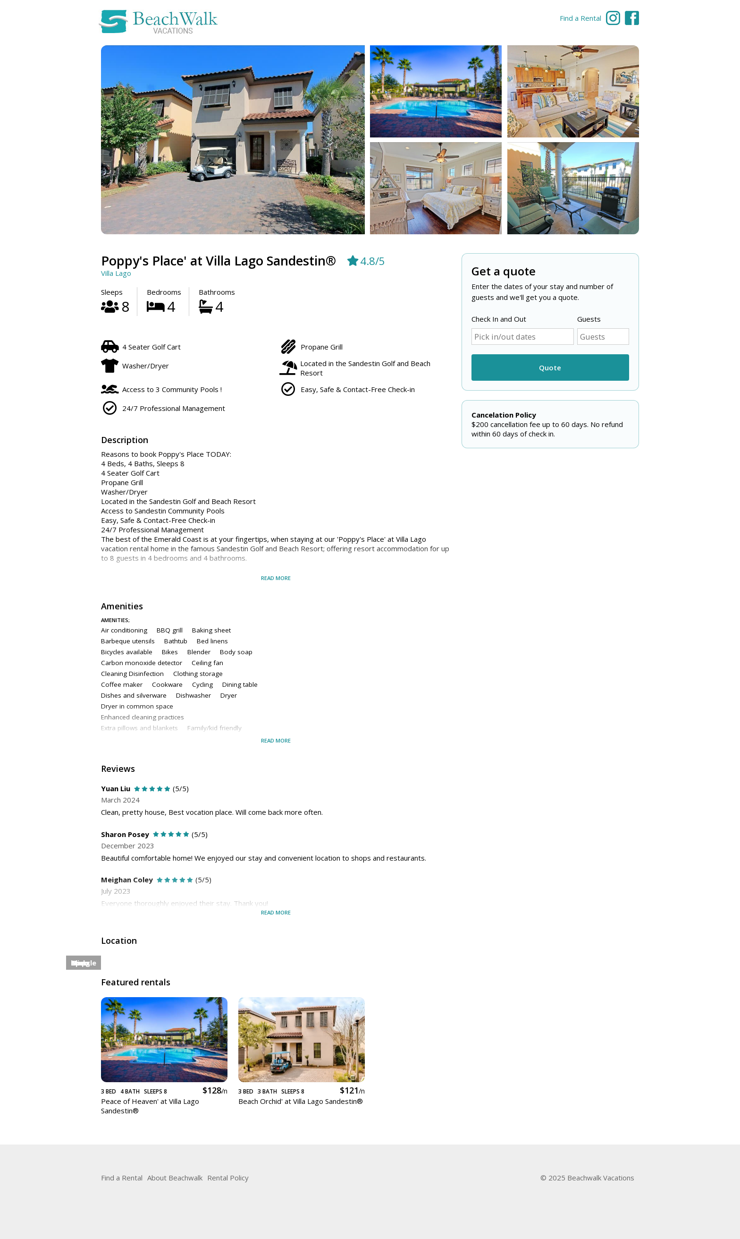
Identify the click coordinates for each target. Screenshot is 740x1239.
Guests (589, 319)
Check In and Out (498, 319)
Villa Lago (116, 273)
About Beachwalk (174, 1177)
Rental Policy (228, 1177)
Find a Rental (580, 18)
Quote (550, 367)
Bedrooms (164, 292)
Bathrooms (217, 292)
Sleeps (112, 292)
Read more (276, 577)
